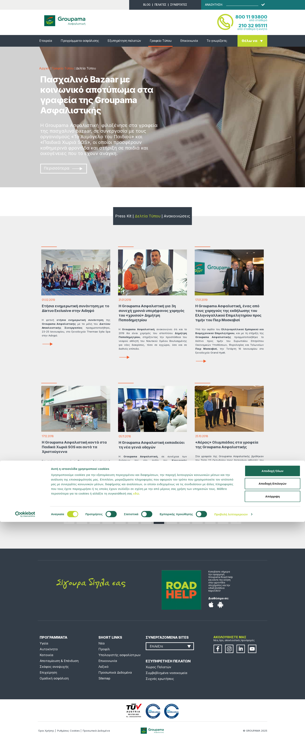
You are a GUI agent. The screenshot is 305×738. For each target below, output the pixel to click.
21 (95, 518)
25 (146, 518)
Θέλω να (249, 41)
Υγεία (44, 643)
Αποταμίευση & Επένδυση (59, 661)
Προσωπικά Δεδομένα (115, 672)
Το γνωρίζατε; (217, 41)
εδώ (136, 709)
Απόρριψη (272, 712)
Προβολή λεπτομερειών (231, 730)
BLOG (146, 4)
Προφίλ (104, 649)
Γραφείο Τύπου (161, 41)
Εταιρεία (45, 41)
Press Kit (123, 216)
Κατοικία (46, 655)
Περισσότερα (63, 168)
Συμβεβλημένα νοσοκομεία (166, 673)
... (82, 518)
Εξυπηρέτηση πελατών (124, 41)
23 (120, 518)
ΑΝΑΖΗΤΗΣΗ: (214, 4)
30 (210, 518)
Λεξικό (103, 667)
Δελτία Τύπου (147, 216)
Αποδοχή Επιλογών (272, 699)
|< (69, 518)
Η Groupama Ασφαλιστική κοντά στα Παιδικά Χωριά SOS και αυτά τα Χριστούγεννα (74, 447)
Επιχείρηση (48, 672)
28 (184, 518)
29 (197, 518)
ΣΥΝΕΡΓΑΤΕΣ (178, 4)
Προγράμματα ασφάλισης (80, 41)
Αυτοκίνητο (49, 649)
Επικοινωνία (189, 41)
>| (236, 518)
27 (171, 518)
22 (107, 518)
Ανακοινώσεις (177, 216)
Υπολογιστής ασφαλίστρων (119, 655)
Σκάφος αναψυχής (54, 667)
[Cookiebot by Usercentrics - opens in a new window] (25, 730)
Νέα (101, 643)
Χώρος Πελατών (158, 667)
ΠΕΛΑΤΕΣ (160, 4)
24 (133, 518)
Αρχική (44, 68)
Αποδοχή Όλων (272, 687)
